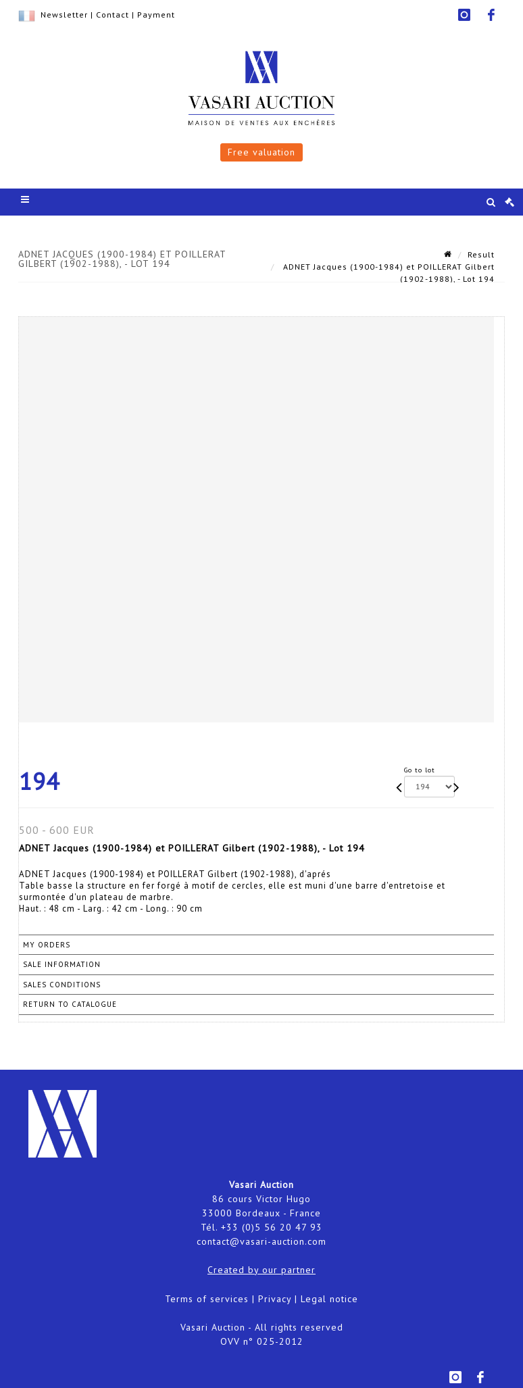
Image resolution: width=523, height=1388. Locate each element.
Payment (156, 14)
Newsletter (64, 14)
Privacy (274, 1299)
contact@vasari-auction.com (261, 1241)
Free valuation (261, 152)
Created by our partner (261, 1270)
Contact (112, 14)
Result (481, 254)
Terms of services (207, 1299)
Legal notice (329, 1299)
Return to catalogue (70, 1004)
